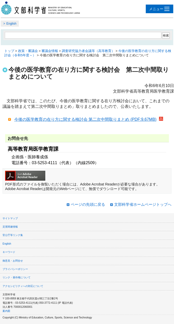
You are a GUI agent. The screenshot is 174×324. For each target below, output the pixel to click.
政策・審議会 (28, 51)
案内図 (6, 311)
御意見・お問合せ (13, 260)
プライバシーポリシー (15, 269)
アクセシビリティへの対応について (23, 286)
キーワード (9, 252)
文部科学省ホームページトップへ (142, 204)
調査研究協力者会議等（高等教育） (88, 51)
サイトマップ (10, 218)
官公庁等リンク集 (13, 235)
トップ (9, 51)
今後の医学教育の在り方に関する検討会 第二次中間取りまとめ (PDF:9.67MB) (85, 119)
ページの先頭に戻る (88, 204)
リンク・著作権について (17, 277)
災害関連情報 (10, 226)
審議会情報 (49, 51)
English (11, 23)
